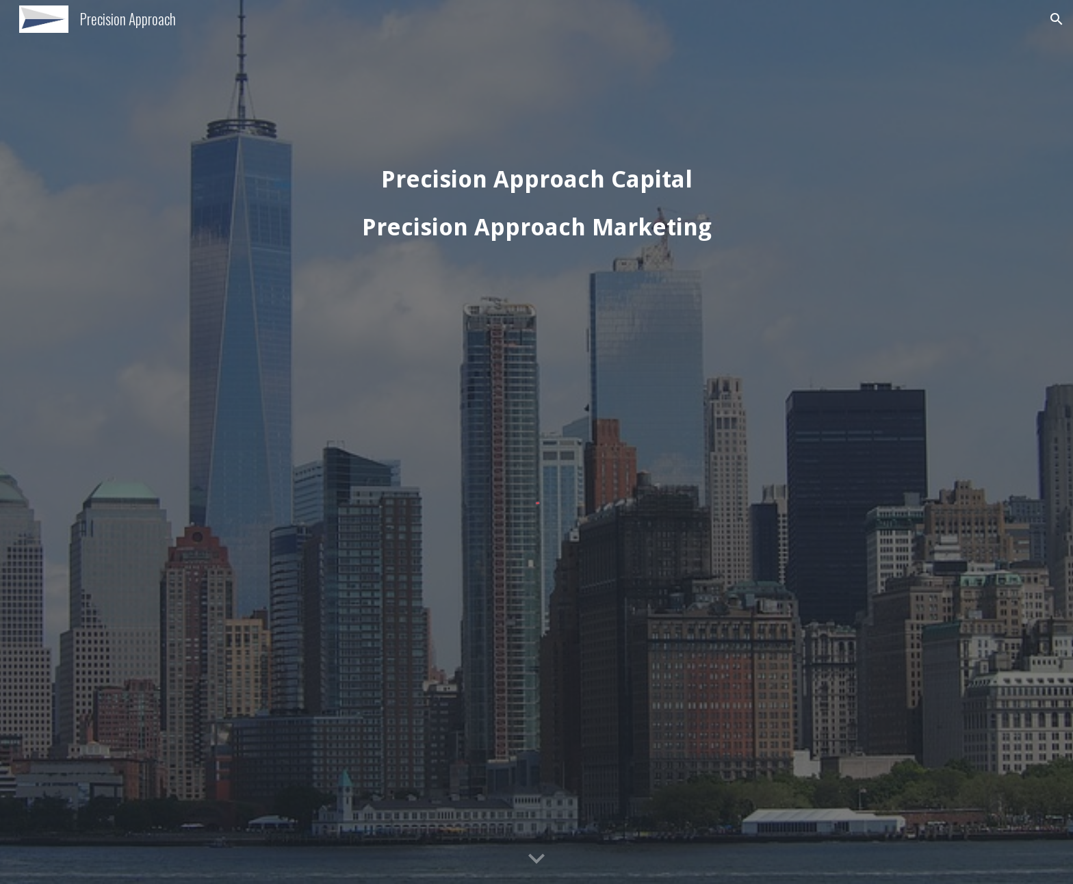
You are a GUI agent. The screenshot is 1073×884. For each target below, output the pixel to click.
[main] (536, 204)
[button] (1056, 19)
